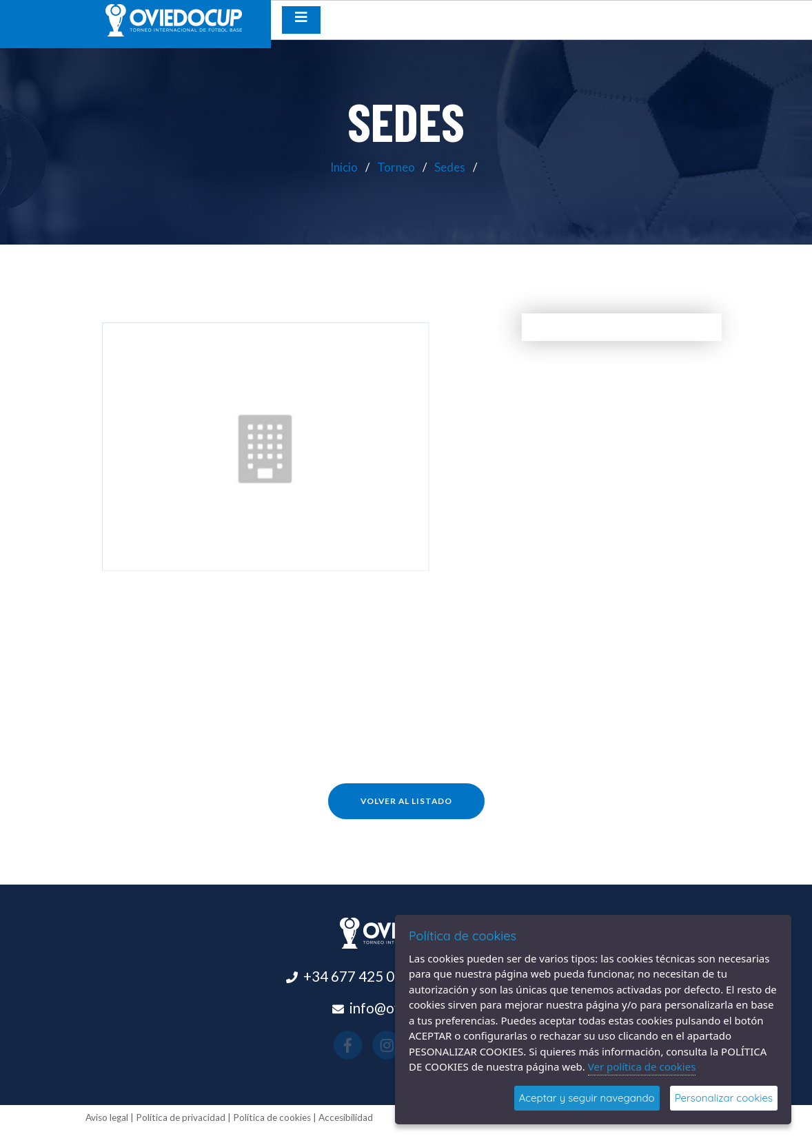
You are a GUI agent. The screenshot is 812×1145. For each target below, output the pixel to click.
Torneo (396, 167)
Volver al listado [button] (406, 801)
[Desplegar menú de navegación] (301, 20)
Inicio (344, 167)
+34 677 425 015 (357, 976)
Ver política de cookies (642, 1066)
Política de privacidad (180, 1117)
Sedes (449, 167)
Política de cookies (272, 1117)
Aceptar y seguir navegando (587, 1097)
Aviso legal (106, 1117)
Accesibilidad (345, 1117)
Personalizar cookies (724, 1097)
